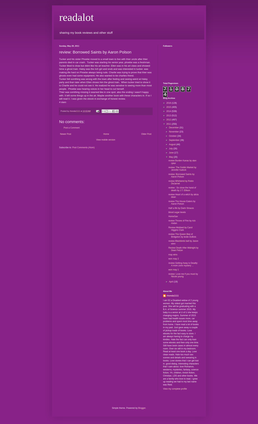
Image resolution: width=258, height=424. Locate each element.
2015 (169, 107)
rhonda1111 (173, 295)
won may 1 (173, 269)
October (173, 136)
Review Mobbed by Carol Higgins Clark (180, 228)
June (171, 152)
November (174, 131)
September (174, 140)
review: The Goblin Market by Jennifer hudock (182, 168)
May (171, 157)
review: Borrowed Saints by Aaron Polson (181, 175)
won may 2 (173, 258)
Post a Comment (72, 128)
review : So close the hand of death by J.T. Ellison (182, 188)
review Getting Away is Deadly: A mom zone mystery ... (183, 264)
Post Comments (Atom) (83, 147)
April (171, 281)
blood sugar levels (177, 212)
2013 (169, 115)
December (174, 127)
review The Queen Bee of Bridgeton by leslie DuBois (182, 235)
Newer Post (65, 134)
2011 (169, 124)
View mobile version (105, 140)
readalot (76, 17)
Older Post (146, 134)
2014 (169, 111)
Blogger (141, 408)
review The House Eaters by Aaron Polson (181, 202)
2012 (169, 119)
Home (106, 134)
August (172, 144)
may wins (172, 254)
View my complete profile (175, 389)
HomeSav (173, 216)
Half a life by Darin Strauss (181, 208)
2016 (169, 103)
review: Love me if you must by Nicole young (183, 275)
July (171, 148)
